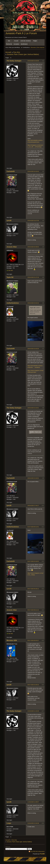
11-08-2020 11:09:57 (33, 802)
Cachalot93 (11, 171)
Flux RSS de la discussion (38, 851)
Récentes (33, 47)
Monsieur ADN (12, 640)
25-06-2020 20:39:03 (33, 247)
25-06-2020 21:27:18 (33, 277)
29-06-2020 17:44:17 (33, 505)
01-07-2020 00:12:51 (33, 526)
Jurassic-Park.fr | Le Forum (21, 33)
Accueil (16, 41)
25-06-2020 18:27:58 (33, 220)
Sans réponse (40, 47)
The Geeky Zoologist (14, 61)
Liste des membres (26, 41)
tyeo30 (9, 220)
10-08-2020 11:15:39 (33, 711)
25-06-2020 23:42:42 (33, 303)
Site (9, 41)
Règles (35, 41)
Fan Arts (16, 52)
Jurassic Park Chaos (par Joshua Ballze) (23, 54)
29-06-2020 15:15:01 (33, 407)
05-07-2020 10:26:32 (33, 684)
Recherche (9, 44)
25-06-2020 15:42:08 (33, 60)
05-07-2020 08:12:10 (33, 610)
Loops (9, 823)
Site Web (10, 270)
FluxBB (42, 854)
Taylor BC (10, 277)
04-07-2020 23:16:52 (33, 561)
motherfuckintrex (13, 303)
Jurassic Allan (12, 247)
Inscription (16, 44)
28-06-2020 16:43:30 (33, 348)
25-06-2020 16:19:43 (33, 171)
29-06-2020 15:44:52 (33, 478)
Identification (24, 44)
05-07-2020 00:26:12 (33, 588)
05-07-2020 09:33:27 (33, 640)
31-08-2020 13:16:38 (33, 823)
